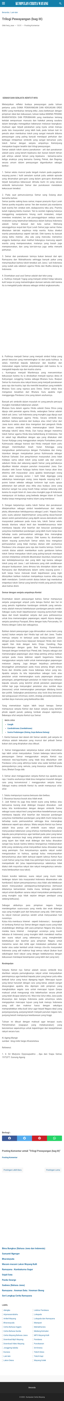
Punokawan (39, 1344)
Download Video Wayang (13, 1344)
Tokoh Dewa (39, 1352)
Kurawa (6, 1352)
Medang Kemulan (41, 1331)
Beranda (32, 1387)
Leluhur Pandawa (41, 1310)
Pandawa (38, 1339)
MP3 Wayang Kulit (41, 1335)
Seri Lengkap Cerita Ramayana (17, 1295)
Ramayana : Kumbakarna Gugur (17, 1269)
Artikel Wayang (9, 1318)
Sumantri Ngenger (11, 1253)
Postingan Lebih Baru (13, 1170)
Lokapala (38, 1314)
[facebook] (9, 1138)
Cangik (10, 724)
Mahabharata (40, 1327)
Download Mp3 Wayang (13, 1339)
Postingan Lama (53, 1170)
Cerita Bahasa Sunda (12, 1331)
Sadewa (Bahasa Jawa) (13, 1285)
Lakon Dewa (8, 1360)
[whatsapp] (54, 1138)
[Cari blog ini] (60, 3)
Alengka (6, 1310)
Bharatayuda (8, 1259)
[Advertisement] (32, 62)
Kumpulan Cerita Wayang (35, 1397)
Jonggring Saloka (10, 1348)
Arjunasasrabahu (10, 1314)
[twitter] (24, 1138)
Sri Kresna (38, 1348)
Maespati (38, 1323)
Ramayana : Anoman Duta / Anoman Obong (23, 1290)
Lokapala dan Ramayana (44, 1318)
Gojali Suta (7, 1274)
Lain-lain (7, 1356)
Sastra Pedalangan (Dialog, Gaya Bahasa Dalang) (28, 732)
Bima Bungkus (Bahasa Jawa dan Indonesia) (23, 1248)
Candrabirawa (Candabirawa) (19, 728)
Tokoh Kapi (38, 1356)
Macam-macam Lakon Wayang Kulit (19, 1264)
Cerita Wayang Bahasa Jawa (15, 1335)
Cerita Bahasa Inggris (12, 1327)
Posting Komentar (31, 25)
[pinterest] (39, 1138)
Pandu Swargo (9, 1280)
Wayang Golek (40, 1360)
